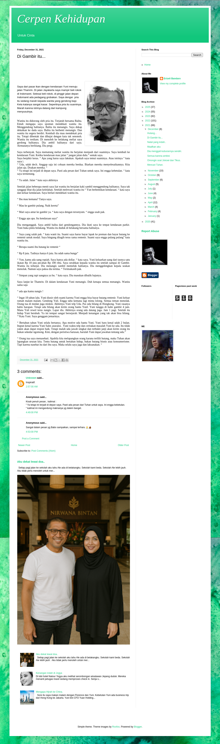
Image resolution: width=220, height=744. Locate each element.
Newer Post (24, 445)
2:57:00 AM (32, 386)
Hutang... (152, 133)
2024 (148, 111)
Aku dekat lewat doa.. (31, 461)
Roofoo (116, 726)
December (153, 129)
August (152, 184)
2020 (148, 221)
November (153, 170)
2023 (148, 116)
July (150, 188)
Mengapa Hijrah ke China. (49, 691)
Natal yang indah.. (156, 142)
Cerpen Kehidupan (61, 18)
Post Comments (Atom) (43, 450)
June (150, 193)
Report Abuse (150, 231)
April (150, 202)
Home (74, 445)
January (152, 216)
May (150, 197)
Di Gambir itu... (155, 137)
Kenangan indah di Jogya (49, 673)
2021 (148, 125)
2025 (148, 107)
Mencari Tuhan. (155, 164)
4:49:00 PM (32, 412)
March (151, 207)
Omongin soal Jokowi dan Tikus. (163, 160)
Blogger (138, 726)
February (153, 211)
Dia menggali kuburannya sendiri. (164, 151)
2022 (148, 120)
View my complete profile (173, 83)
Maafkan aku (154, 146)
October (152, 175)
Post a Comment (30, 438)
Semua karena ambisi (158, 156)
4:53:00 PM (32, 431)
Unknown (31, 378)
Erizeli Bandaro (172, 78)
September (154, 179)
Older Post (123, 445)
